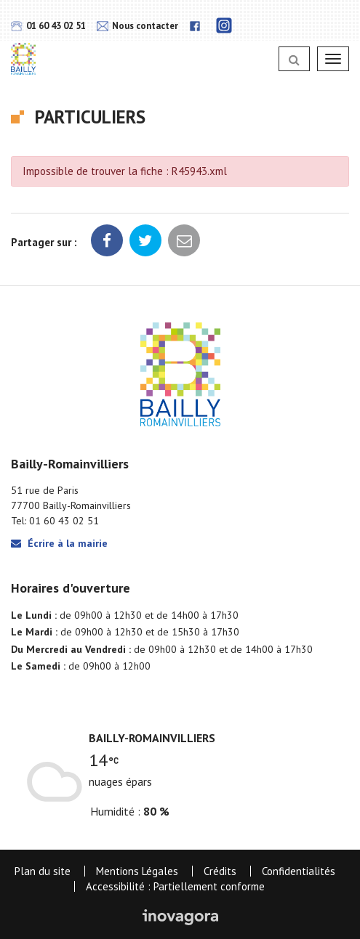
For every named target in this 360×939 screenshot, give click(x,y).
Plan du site (43, 871)
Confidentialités (298, 871)
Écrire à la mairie (59, 543)
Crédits (220, 871)
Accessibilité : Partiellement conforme (175, 886)
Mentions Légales (137, 871)
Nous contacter (137, 26)
